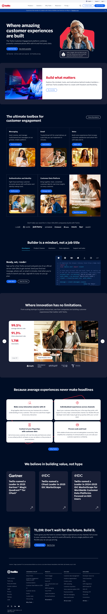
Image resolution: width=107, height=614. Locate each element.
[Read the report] (79, 212)
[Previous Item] (4, 341)
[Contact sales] (88, 5)
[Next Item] (102, 341)
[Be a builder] (51, 90)
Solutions (39, 5)
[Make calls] (77, 144)
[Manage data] (46, 191)
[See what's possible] (25, 49)
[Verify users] (14, 191)
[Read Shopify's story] (45, 357)
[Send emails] (46, 144)
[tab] (26, 249)
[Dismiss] (105, 10)
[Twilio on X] (12, 606)
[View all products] (93, 117)
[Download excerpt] (57, 508)
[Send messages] (15, 144)
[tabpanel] (53, 272)
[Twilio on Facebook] (8, 606)
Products (31, 5)
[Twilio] (6, 5)
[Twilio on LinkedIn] (16, 606)
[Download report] (25, 508)
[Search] (80, 5)
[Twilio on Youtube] (19, 606)
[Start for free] (99, 5)
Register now (75, 10)
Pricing (66, 5)
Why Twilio (49, 5)
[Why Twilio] (53, 449)
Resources (58, 5)
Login (103, 1)
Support (97, 1)
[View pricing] (40, 545)
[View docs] (11, 281)
